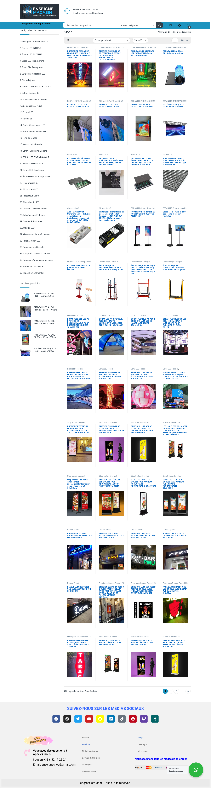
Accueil (85, 737)
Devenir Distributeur (91, 758)
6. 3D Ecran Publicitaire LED (33, 73)
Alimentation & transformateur (73, 209)
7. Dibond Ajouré (27, 80)
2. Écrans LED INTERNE (30, 48)
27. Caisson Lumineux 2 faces (33, 208)
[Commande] (111, 40)
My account (143, 751)
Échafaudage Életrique (108, 262)
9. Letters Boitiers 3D (29, 93)
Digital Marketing (90, 751)
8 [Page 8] (188, 691)
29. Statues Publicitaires (31, 221)
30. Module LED (27, 228)
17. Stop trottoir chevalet (31, 144)
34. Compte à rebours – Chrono (35, 253)
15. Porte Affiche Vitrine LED (33, 131)
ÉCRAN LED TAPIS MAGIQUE (175, 47)
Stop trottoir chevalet (76, 422)
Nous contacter (89, 771)
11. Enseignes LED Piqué (31, 106)
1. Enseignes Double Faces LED (34, 41)
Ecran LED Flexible (75, 315)
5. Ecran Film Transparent (32, 67)
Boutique (86, 744)
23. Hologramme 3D (29, 183)
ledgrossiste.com (90, 783)
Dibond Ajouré (73, 529)
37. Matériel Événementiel (32, 273)
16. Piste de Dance (28, 138)
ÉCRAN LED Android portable (143, 208)
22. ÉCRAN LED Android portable (35, 176)
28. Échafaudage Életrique (32, 215)
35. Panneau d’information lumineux (36, 260)
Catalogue (87, 764)
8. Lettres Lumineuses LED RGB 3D (36, 86)
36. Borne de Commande (32, 266)
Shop (140, 737)
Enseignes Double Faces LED (79, 47)
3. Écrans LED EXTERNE (31, 54)
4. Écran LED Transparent (32, 61)
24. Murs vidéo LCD (29, 189)
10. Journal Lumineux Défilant (33, 99)
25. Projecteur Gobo (29, 195)
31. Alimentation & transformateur (35, 234)
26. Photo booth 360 (29, 202)
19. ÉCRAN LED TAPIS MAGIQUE (34, 157)
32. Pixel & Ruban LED (30, 240)
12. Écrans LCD (26, 112)
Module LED (72, 154)
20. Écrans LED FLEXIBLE (31, 163)
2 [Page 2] (171, 691)
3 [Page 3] (176, 691)
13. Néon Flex (26, 118)
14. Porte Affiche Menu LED (32, 125)
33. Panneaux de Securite (32, 247)
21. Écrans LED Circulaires (32, 170)
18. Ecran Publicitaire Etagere (33, 151)
